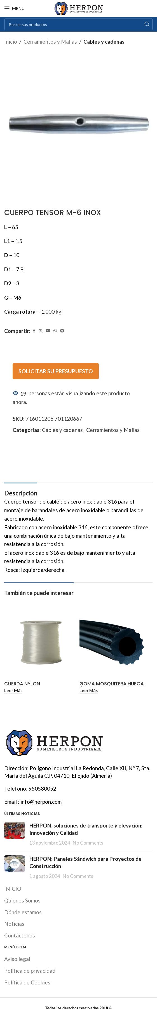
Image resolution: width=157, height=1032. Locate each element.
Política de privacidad (29, 970)
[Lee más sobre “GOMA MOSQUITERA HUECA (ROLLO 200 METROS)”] (88, 690)
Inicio (10, 41)
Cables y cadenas (104, 41)
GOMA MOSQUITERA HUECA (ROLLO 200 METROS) (111, 686)
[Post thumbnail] (14, 834)
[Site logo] (78, 7)
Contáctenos (19, 935)
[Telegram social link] (62, 331)
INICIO (12, 888)
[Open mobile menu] (14, 8)
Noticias (14, 923)
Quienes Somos (22, 900)
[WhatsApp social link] (55, 331)
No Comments (88, 843)
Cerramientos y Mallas (50, 41)
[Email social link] (48, 331)
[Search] (78, 24)
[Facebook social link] (34, 331)
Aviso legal (17, 959)
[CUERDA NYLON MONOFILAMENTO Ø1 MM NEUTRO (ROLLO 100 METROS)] (41, 642)
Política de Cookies (27, 982)
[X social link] (40, 331)
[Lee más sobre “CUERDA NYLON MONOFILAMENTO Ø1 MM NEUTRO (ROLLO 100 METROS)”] (13, 690)
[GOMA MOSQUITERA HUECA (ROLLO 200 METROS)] (116, 642)
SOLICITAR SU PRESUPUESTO (55, 371)
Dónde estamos (23, 912)
